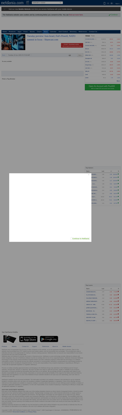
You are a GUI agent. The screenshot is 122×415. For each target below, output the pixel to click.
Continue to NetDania (80, 239)
